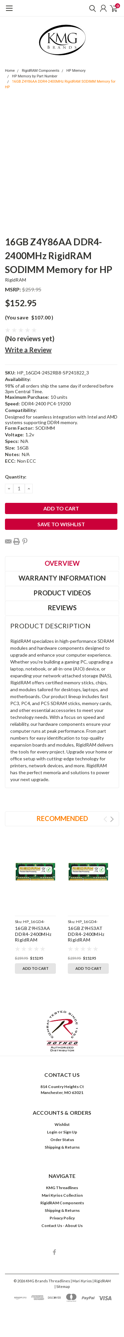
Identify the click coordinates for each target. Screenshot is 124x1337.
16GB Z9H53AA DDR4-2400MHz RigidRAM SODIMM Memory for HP (35, 939)
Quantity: (15, 476)
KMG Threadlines (62, 1187)
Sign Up (70, 1132)
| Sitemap (62, 1286)
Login (52, 1132)
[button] (62, 1031)
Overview (62, 563)
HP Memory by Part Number (34, 76)
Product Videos (62, 593)
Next (112, 819)
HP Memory (76, 70)
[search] (91, 8)
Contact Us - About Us (62, 1225)
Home (10, 70)
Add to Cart (35, 968)
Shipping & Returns (62, 1147)
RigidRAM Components (41, 70)
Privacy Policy (62, 1217)
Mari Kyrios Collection (62, 1195)
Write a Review (28, 350)
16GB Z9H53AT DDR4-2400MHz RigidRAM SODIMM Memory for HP (88, 939)
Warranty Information (62, 578)
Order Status (62, 1139)
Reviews (62, 608)
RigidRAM (15, 280)
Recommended (62, 818)
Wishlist (62, 1124)
